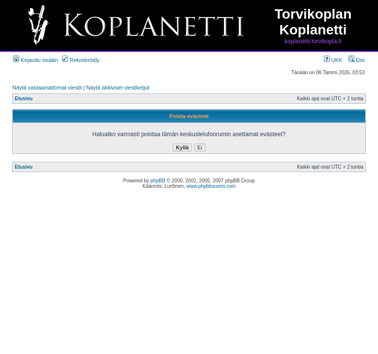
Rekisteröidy (80, 60)
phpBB (158, 180)
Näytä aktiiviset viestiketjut (117, 87)
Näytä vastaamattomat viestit (47, 87)
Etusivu (23, 98)
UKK (333, 60)
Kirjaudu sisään (35, 60)
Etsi (356, 60)
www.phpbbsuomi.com (211, 186)
